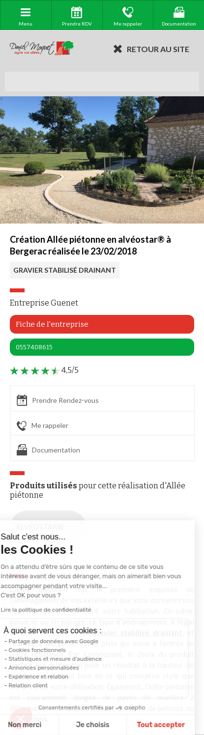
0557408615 (34, 347)
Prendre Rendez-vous (58, 400)
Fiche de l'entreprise (52, 324)
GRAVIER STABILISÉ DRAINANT (64, 270)
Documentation (48, 449)
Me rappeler (42, 426)
